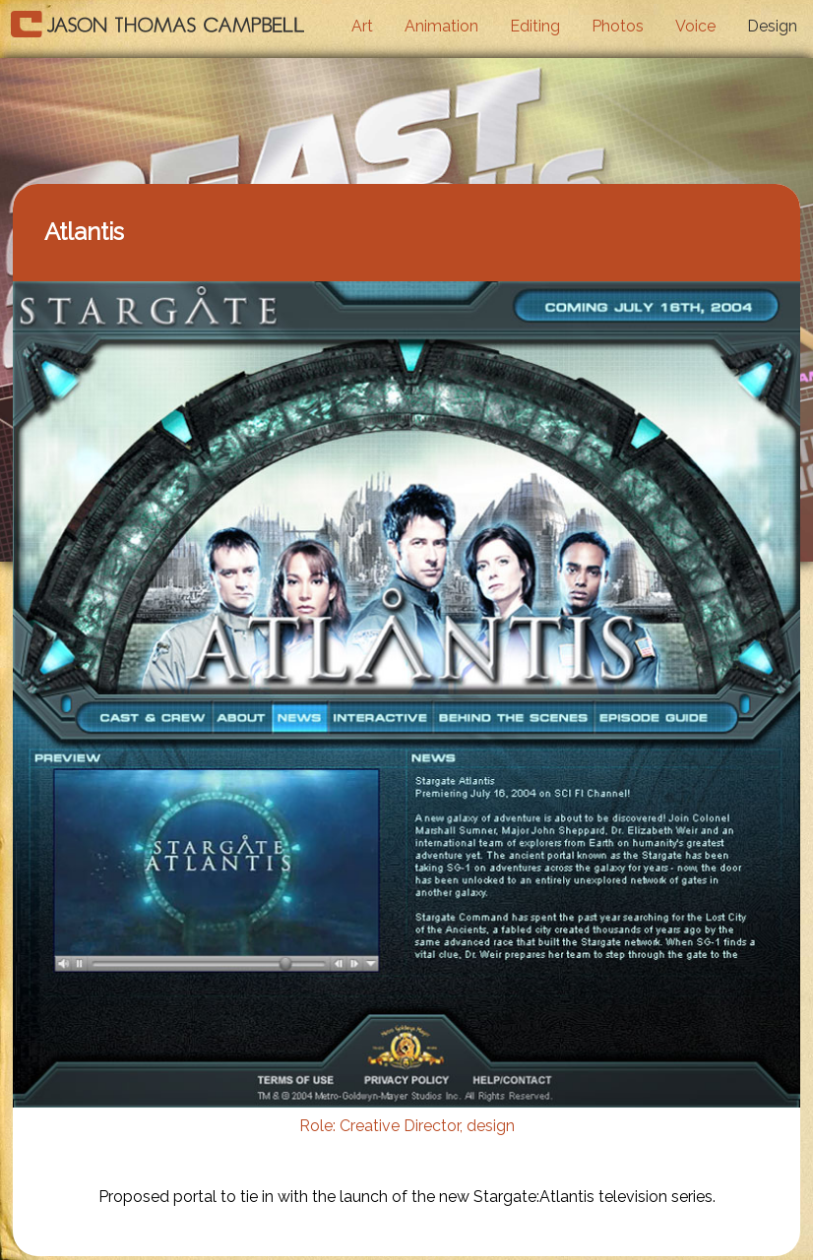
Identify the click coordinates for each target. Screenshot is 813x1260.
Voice (695, 26)
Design (772, 26)
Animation (441, 26)
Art (362, 26)
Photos (618, 26)
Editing (535, 26)
